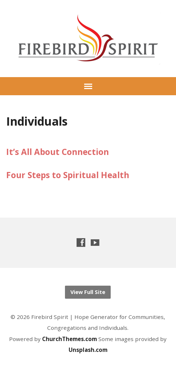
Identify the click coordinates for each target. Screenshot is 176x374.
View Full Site (87, 292)
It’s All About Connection (57, 151)
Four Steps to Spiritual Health (67, 175)
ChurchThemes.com (70, 339)
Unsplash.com (88, 349)
